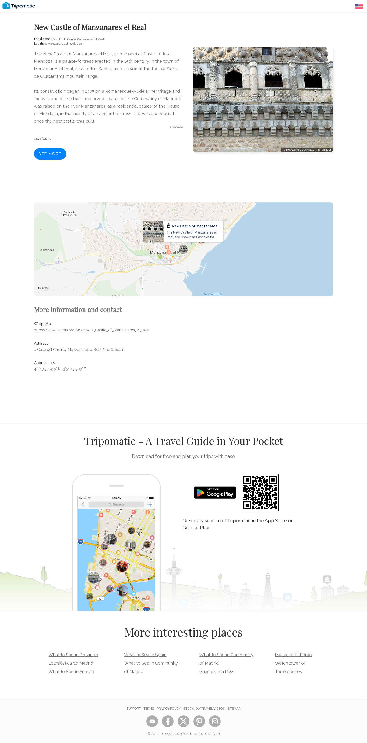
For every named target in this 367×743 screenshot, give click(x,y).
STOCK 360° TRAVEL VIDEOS (204, 708)
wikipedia (176, 127)
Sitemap (234, 708)
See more (50, 154)
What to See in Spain (145, 654)
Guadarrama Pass (216, 671)
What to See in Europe (71, 671)
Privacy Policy (169, 708)
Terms (149, 708)
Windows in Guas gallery (300, 149)
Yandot (326, 149)
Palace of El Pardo (293, 654)
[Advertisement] (263, 173)
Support (134, 708)
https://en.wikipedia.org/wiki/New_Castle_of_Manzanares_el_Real (91, 330)
